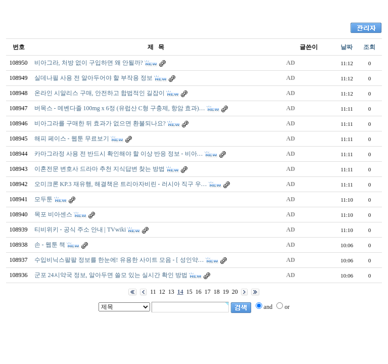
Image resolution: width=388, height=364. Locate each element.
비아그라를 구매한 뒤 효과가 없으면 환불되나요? (100, 123)
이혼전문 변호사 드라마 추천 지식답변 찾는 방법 (99, 168)
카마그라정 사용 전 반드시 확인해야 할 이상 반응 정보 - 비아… (118, 153)
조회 (369, 47)
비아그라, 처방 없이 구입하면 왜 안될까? (88, 62)
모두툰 (43, 199)
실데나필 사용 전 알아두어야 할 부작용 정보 (93, 77)
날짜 (347, 47)
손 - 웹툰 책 (49, 244)
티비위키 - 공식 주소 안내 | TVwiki (80, 229)
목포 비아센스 (53, 214)
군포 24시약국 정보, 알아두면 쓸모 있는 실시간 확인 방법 (110, 275)
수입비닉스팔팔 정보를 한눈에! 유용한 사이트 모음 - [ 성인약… (119, 259)
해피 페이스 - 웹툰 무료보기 (71, 138)
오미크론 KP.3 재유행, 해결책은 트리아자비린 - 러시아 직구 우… (120, 184)
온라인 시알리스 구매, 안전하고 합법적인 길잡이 (99, 93)
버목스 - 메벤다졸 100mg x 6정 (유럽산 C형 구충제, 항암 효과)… (119, 108)
